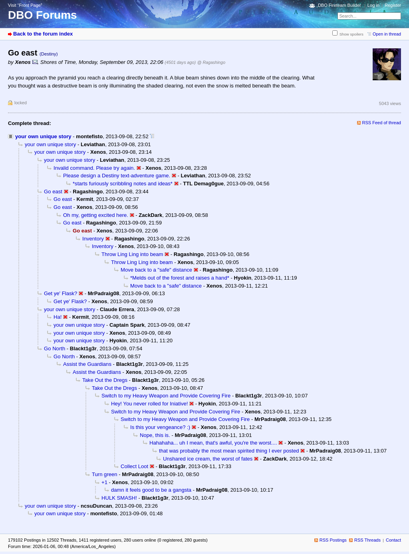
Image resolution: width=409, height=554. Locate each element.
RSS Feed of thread (381, 122)
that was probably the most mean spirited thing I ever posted (229, 451)
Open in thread (387, 34)
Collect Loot (134, 466)
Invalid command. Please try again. (94, 168)
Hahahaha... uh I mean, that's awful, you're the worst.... (213, 443)
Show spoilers (351, 34)
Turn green (104, 474)
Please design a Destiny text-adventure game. (116, 176)
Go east (53, 192)
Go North (54, 348)
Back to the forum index (43, 34)
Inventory (93, 239)
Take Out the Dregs (104, 380)
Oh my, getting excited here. (95, 215)
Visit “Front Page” (25, 5)
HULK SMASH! (119, 498)
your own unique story (43, 136)
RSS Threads (367, 540)
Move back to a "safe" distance (156, 270)
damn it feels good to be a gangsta (151, 490)
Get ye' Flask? (60, 293)
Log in (373, 5)
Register (393, 5)
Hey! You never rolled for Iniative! (149, 404)
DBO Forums (42, 15)
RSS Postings (333, 540)
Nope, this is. (155, 435)
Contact (393, 540)
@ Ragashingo (211, 62)
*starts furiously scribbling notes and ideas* (123, 184)
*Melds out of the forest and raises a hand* (179, 278)
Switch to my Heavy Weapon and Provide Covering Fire (165, 396)
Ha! (58, 317)
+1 (104, 482)
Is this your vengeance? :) (160, 427)
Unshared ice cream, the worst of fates (207, 459)
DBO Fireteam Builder (339, 5)
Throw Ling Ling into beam (132, 254)
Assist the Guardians (87, 364)
